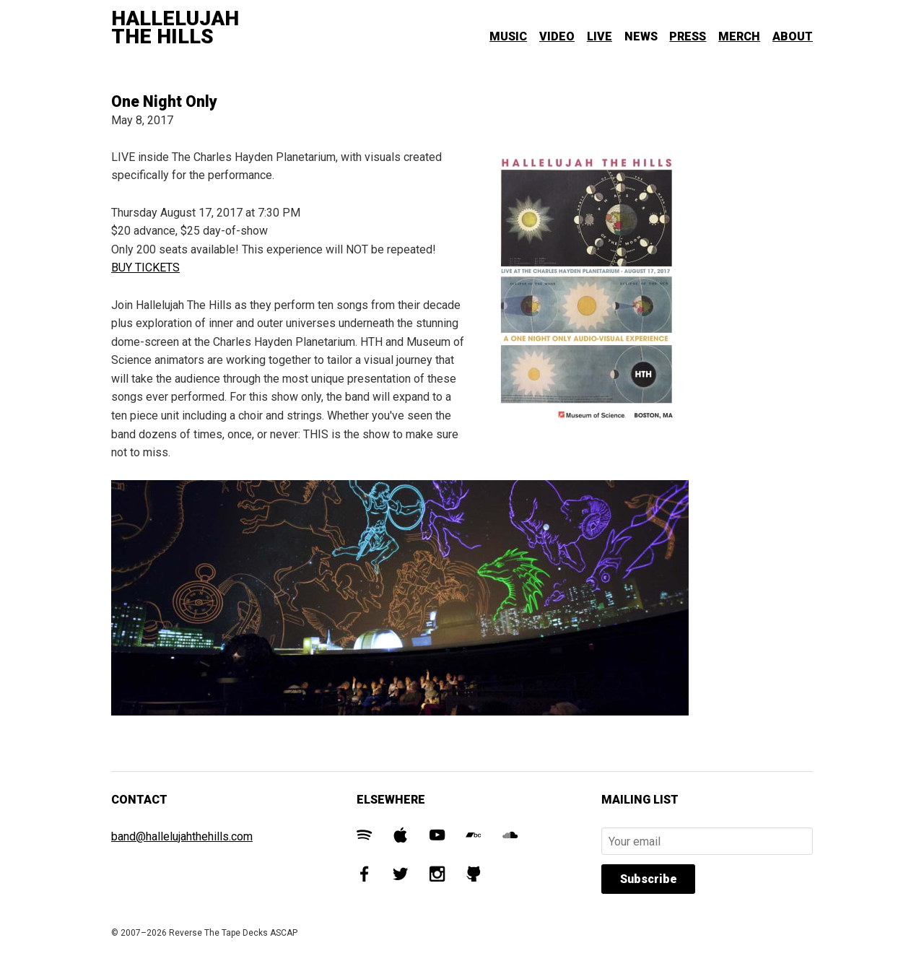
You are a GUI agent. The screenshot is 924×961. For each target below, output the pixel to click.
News (641, 36)
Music (508, 36)
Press (687, 36)
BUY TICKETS (145, 267)
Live (599, 36)
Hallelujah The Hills (175, 27)
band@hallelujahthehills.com (182, 836)
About (792, 36)
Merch (739, 36)
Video (557, 36)
